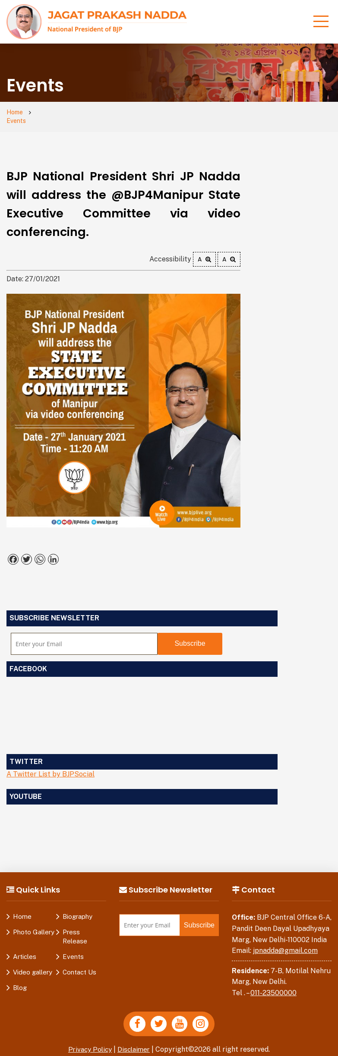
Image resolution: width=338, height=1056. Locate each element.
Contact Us (79, 964)
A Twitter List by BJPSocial (50, 766)
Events (48, 112)
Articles (24, 948)
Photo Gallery (33, 924)
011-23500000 (273, 985)
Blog (20, 980)
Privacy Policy (89, 1042)
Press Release (75, 929)
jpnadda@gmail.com (285, 943)
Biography (77, 908)
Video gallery (32, 964)
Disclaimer (135, 1042)
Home (15, 112)
